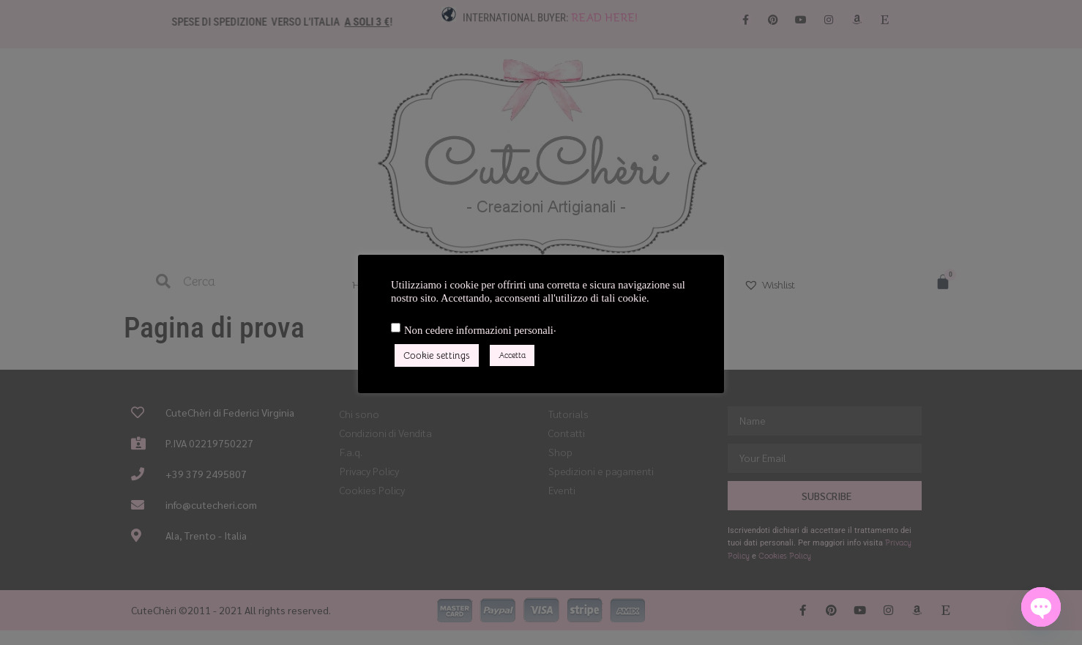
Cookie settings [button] (436, 355)
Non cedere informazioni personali (478, 330)
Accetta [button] (512, 355)
